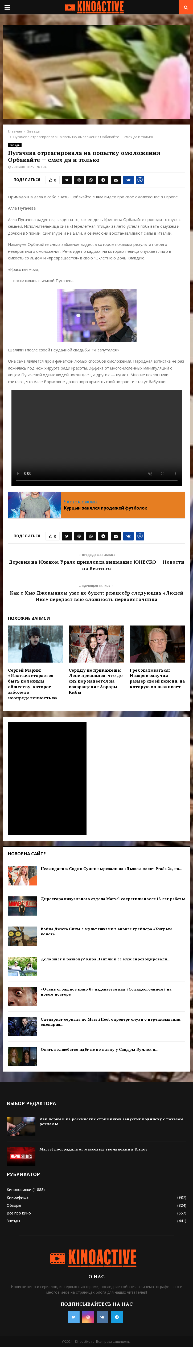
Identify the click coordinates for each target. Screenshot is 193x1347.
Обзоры (14, 1205)
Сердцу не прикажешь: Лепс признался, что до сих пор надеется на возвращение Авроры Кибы (96, 681)
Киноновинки (19, 1189)
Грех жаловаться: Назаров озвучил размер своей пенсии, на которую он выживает (157, 678)
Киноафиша (17, 1197)
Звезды (14, 145)
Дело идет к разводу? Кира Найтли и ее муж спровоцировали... (105, 959)
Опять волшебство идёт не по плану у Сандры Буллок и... (99, 1049)
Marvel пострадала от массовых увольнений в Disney (93, 1149)
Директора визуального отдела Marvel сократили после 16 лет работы (113, 898)
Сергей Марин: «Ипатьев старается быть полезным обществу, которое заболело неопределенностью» (32, 683)
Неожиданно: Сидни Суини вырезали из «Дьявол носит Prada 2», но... (111, 868)
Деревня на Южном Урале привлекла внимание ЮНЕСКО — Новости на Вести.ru (96, 565)
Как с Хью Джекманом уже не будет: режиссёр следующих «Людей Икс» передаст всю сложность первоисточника (96, 596)
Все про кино (19, 1213)
